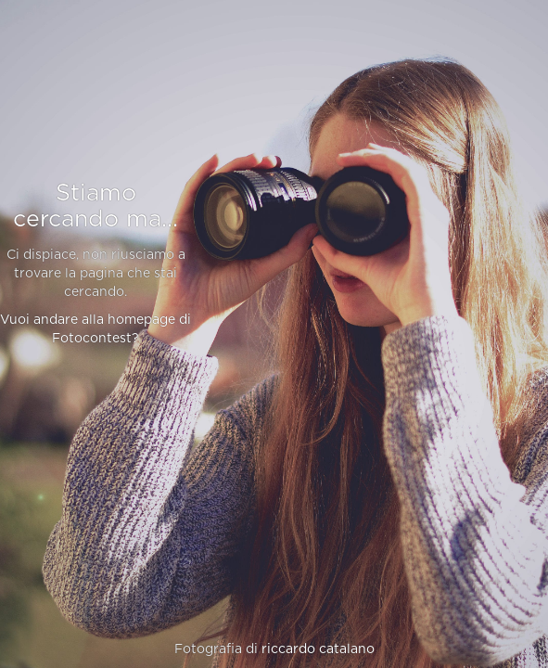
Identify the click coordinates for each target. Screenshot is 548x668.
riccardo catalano (318, 649)
